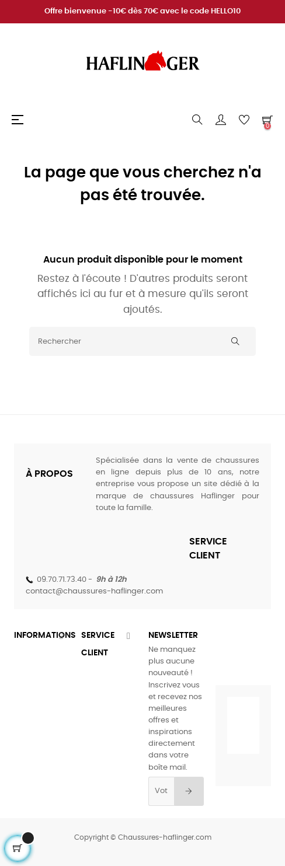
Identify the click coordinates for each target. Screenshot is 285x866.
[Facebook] (205, 651)
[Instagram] (256, 651)
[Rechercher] (142, 341)
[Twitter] (231, 651)
